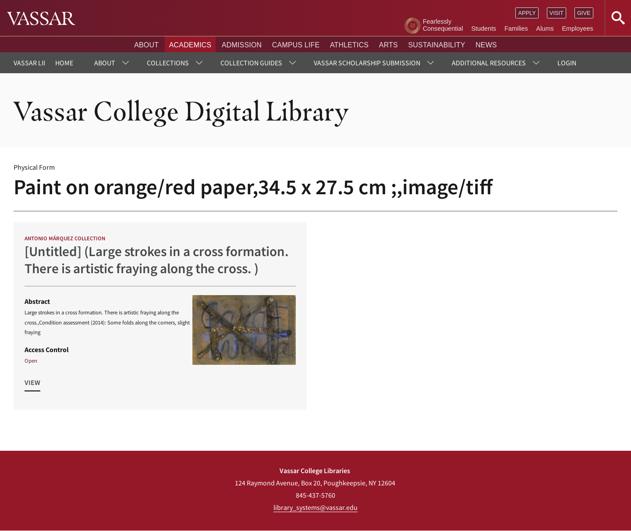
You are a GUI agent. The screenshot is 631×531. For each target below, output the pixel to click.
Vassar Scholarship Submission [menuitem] (367, 62)
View (32, 382)
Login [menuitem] (566, 62)
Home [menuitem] (64, 62)
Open (31, 360)
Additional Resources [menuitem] (489, 62)
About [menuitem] (104, 62)
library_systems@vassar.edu (315, 507)
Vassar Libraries (41, 62)
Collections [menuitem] (168, 62)
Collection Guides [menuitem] (251, 62)
